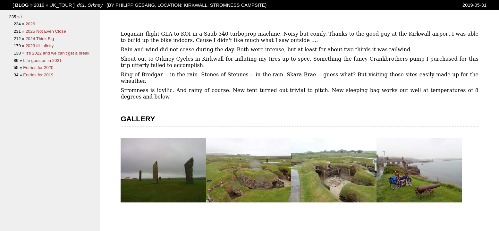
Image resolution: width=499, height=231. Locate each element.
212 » (20, 38)
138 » (20, 53)
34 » (18, 75)
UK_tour (61, 5)
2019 (39, 5)
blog (22, 5)
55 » (18, 67)
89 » (18, 60)
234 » (20, 23)
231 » (20, 31)
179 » (20, 45)
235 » (15, 16)
